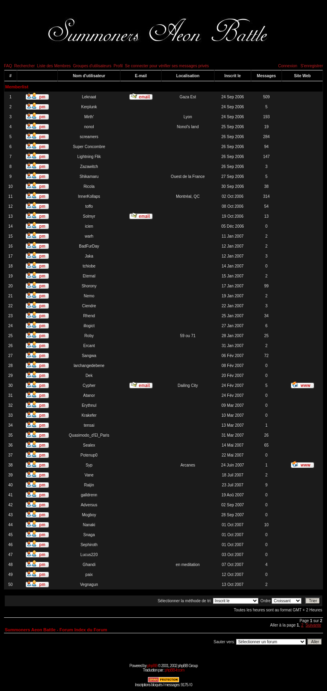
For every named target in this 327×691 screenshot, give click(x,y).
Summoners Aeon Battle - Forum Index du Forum (56, 629)
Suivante (313, 625)
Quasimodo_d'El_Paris (89, 435)
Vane (89, 475)
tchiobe (89, 266)
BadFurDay (89, 246)
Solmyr (89, 216)
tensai (89, 425)
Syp (89, 465)
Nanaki (89, 525)
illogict (89, 326)
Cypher (89, 385)
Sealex (89, 445)
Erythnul (89, 405)
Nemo (89, 296)
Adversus (89, 505)
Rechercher (24, 66)
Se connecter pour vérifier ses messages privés (167, 66)
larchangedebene (89, 365)
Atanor (89, 395)
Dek (89, 375)
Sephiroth (89, 545)
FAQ (8, 66)
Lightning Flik (89, 156)
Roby (89, 336)
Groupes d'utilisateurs (92, 66)
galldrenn (89, 495)
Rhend (89, 316)
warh (89, 236)
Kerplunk (89, 107)
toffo (89, 206)
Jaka (89, 256)
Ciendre (89, 306)
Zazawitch (89, 166)
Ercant (89, 346)
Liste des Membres (54, 66)
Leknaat (89, 97)
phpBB (152, 666)
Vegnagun (89, 584)
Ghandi (89, 564)
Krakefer (89, 415)
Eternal (89, 276)
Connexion (287, 66)
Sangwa (89, 355)
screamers (89, 137)
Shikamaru (88, 176)
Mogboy (89, 515)
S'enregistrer (312, 66)
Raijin (89, 485)
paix (89, 574)
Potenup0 (89, 455)
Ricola (89, 186)
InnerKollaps (89, 196)
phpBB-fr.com (174, 670)
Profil (118, 66)
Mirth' (89, 117)
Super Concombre (89, 146)
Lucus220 (89, 554)
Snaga (89, 535)
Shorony (89, 286)
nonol (89, 127)
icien (89, 226)
